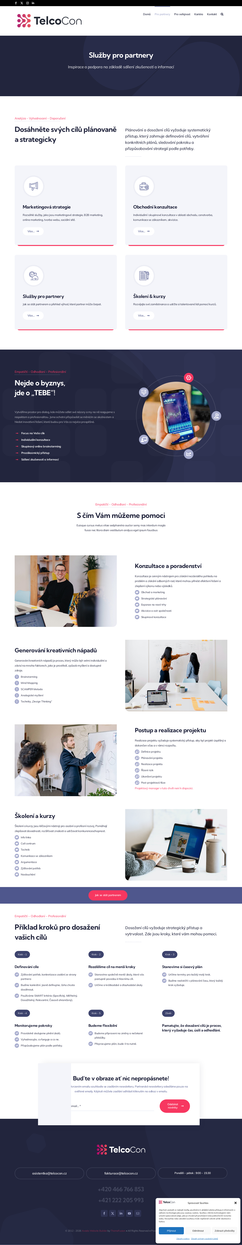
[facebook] (104, 1213)
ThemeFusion (118, 1230)
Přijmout (171, 1230)
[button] (235, 1202)
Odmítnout (198, 1230)
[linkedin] (121, 1213)
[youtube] (129, 1213)
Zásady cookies (182, 1238)
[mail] (137, 1213)
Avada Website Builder (94, 1230)
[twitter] (112, 1213)
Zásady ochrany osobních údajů (204, 1238)
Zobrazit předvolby (225, 1230)
